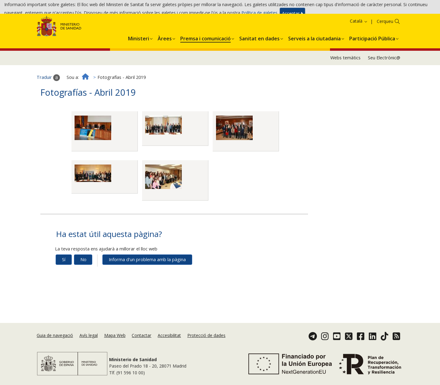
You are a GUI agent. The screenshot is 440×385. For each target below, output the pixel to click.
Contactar (141, 343)
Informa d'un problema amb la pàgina (147, 284)
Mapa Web (115, 343)
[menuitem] (138, 61)
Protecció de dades (206, 343)
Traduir (48, 101)
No (83, 284)
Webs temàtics (345, 82)
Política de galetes (259, 15)
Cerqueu (385, 45)
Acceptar (292, 15)
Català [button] (359, 45)
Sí (63, 284)
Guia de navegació (55, 343)
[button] (138, 61)
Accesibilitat (169, 343)
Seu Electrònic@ (384, 82)
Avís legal (88, 343)
